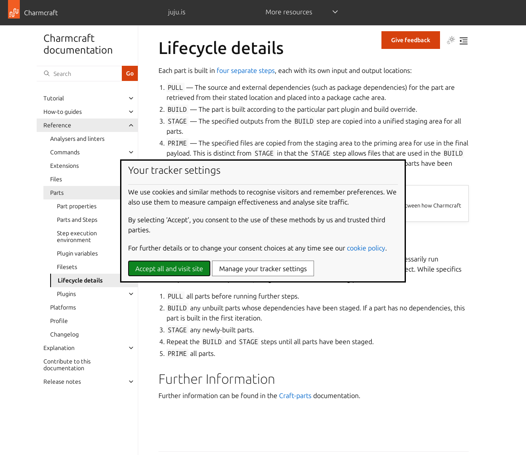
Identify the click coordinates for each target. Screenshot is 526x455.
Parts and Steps (77, 219)
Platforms (63, 307)
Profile (59, 321)
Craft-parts (295, 395)
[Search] (79, 73)
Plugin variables (77, 253)
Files (56, 179)
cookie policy (366, 248)
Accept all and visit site (169, 268)
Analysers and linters (77, 138)
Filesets (67, 267)
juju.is (176, 12)
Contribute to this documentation (67, 365)
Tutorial (53, 98)
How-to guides (62, 111)
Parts (57, 192)
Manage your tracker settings (263, 268)
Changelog (64, 334)
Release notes (62, 381)
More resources (289, 12)
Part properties (77, 206)
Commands (65, 152)
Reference (57, 125)
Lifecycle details (80, 280)
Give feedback (410, 40)
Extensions (64, 165)
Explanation (59, 348)
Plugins (66, 294)
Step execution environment (77, 236)
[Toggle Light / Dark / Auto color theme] (451, 41)
